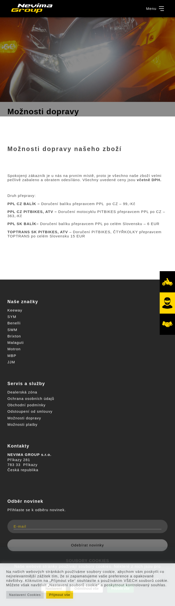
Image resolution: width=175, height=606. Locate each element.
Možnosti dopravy (24, 418)
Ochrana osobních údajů (30, 399)
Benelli (13, 323)
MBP (11, 356)
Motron (14, 349)
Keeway (14, 310)
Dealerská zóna (22, 392)
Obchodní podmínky (26, 405)
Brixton (14, 336)
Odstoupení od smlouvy (30, 411)
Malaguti (15, 343)
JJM (11, 362)
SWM (12, 330)
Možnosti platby (22, 424)
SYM (11, 317)
